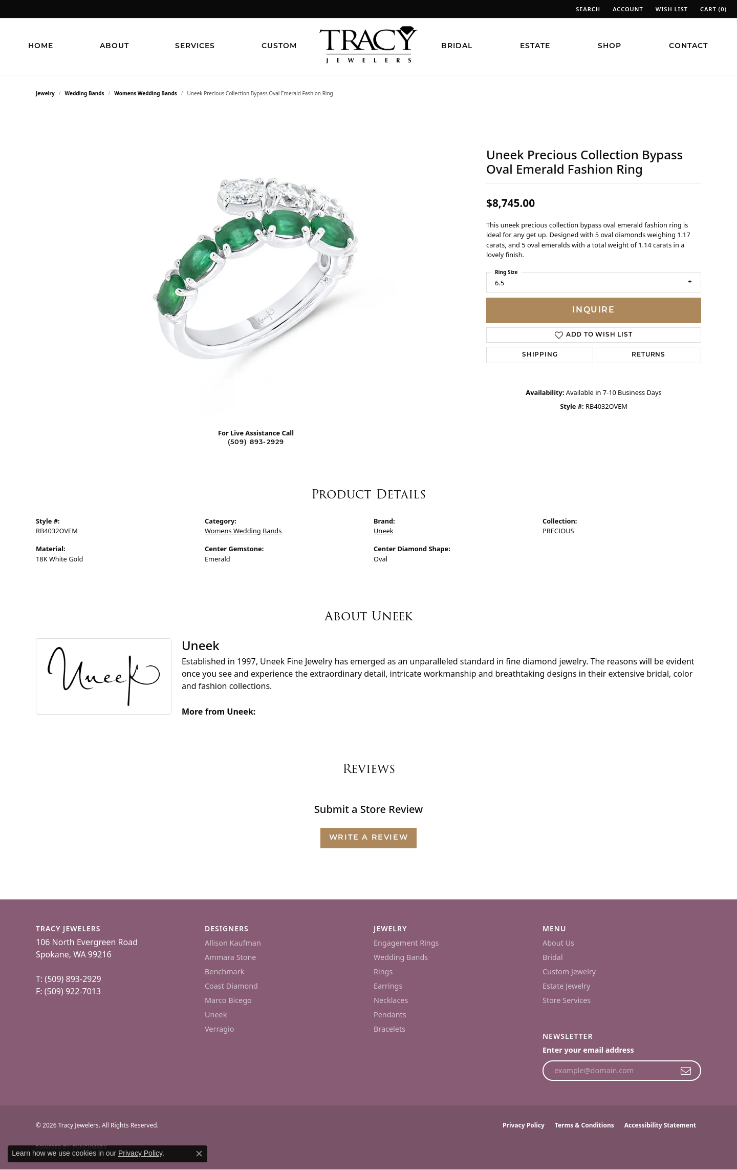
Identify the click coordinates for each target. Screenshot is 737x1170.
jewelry (45, 93)
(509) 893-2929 (256, 442)
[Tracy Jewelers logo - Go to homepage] (368, 46)
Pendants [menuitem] (390, 1014)
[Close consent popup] (199, 1154)
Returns (648, 355)
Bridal (456, 46)
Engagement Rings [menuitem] (406, 943)
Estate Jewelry (566, 986)
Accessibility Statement (660, 1125)
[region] (255, 266)
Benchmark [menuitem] (224, 971)
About (114, 46)
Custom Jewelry (569, 971)
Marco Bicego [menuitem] (228, 1000)
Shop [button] (609, 46)
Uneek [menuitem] (216, 1014)
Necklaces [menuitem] (391, 1000)
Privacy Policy (524, 1125)
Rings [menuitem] (383, 971)
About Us (558, 943)
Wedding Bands (84, 93)
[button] (587, 9)
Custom (279, 46)
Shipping (539, 355)
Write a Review (368, 838)
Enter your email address (588, 1050)
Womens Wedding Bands (145, 93)
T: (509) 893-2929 (68, 979)
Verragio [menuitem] (219, 1029)
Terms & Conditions (584, 1125)
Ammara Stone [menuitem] (230, 957)
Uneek (384, 530)
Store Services (567, 1000)
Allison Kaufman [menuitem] (233, 943)
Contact (688, 46)
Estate (535, 46)
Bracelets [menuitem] (389, 1029)
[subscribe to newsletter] (686, 1070)
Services (195, 46)
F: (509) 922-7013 (68, 991)
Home (40, 46)
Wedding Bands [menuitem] (401, 957)
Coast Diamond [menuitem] (231, 986)
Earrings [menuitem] (388, 986)
